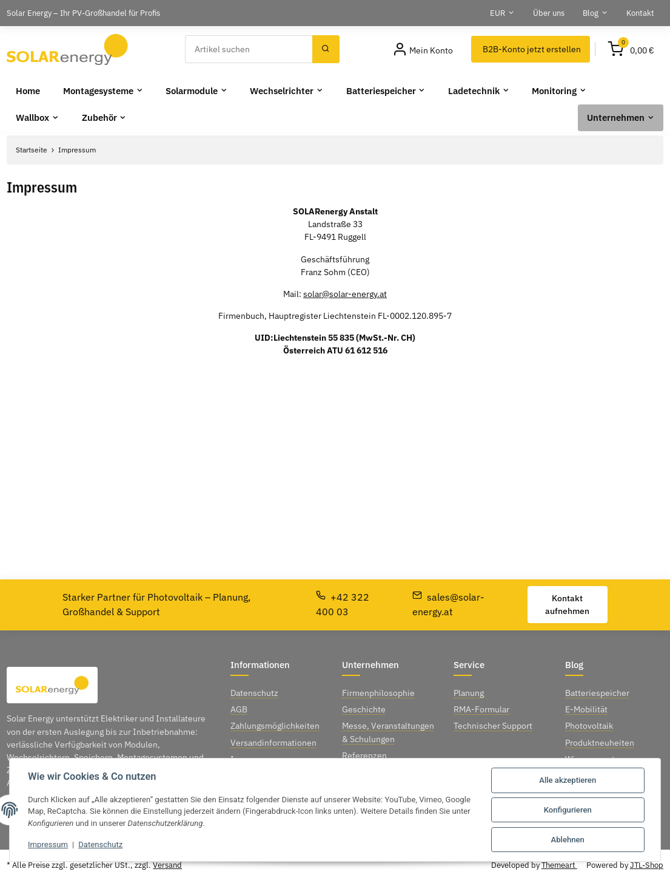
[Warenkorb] (631, 49)
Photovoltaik (589, 725)
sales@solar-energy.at (448, 604)
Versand (167, 865)
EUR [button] (497, 12)
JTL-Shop (646, 865)
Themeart (559, 865)
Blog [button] (590, 12)
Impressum (48, 844)
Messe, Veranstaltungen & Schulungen (388, 732)
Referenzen (364, 755)
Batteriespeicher (597, 692)
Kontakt (640, 12)
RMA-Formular (481, 709)
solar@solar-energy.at (345, 293)
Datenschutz (100, 844)
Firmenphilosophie (378, 692)
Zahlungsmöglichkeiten (275, 725)
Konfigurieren (568, 809)
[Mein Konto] (423, 49)
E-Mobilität (586, 709)
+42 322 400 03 (342, 604)
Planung (469, 692)
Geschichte (364, 709)
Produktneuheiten (599, 742)
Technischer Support (493, 725)
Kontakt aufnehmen (567, 604)
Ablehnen (568, 839)
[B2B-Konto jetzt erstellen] (530, 49)
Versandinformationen (273, 742)
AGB (238, 709)
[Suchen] (249, 49)
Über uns (548, 12)
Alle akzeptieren (567, 780)
